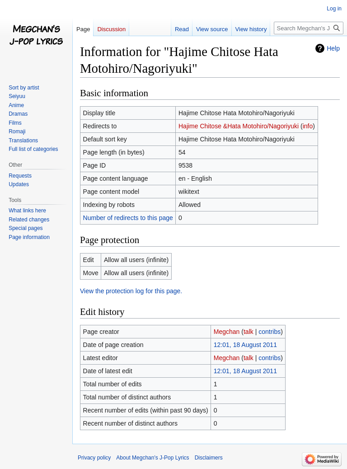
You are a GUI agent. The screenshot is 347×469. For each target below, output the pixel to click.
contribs (269, 331)
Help (333, 48)
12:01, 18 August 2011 (245, 344)
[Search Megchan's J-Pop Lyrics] (308, 28)
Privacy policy (94, 458)
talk (248, 331)
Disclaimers (209, 458)
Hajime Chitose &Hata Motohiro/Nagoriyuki (238, 126)
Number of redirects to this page (128, 217)
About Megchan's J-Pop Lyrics (152, 458)
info (308, 126)
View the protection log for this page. (131, 291)
